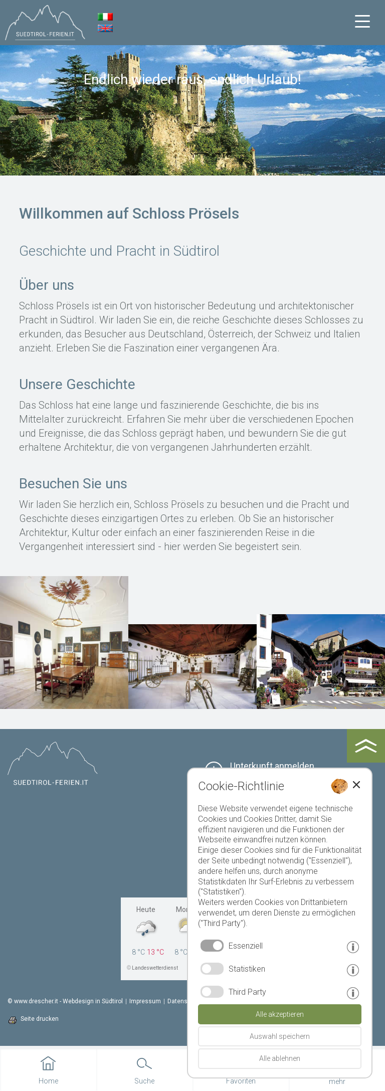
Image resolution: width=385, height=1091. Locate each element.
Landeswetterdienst (155, 968)
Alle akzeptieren (280, 1014)
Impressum (145, 1001)
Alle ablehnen (279, 1058)
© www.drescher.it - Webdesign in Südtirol (65, 1001)
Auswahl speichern (280, 1036)
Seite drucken (40, 1018)
